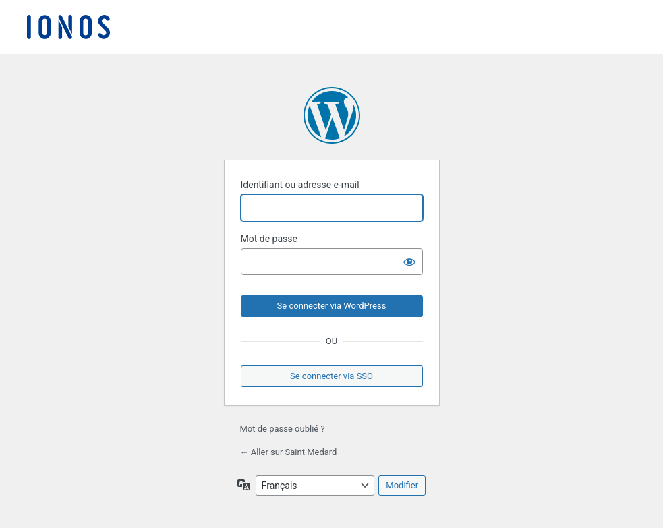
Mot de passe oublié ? (282, 428)
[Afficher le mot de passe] (409, 261)
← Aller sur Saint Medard (288, 452)
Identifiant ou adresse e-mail (300, 184)
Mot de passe (269, 238)
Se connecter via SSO (331, 376)
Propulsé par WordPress (332, 115)
